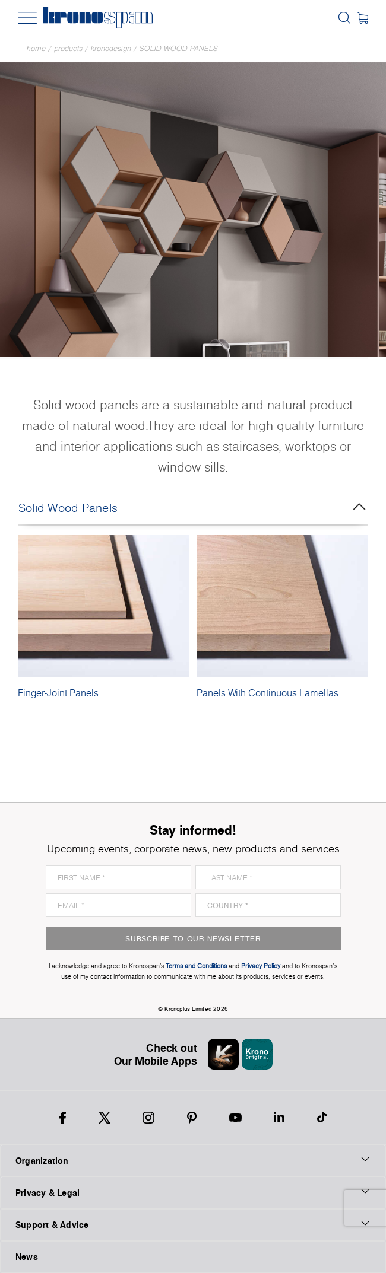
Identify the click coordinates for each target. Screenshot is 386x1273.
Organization (193, 1160)
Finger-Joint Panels (58, 692)
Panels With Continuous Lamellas (267, 692)
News (26, 1256)
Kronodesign (111, 48)
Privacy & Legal (193, 1192)
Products (68, 48)
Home (36, 48)
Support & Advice (193, 1224)
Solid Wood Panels (179, 48)
